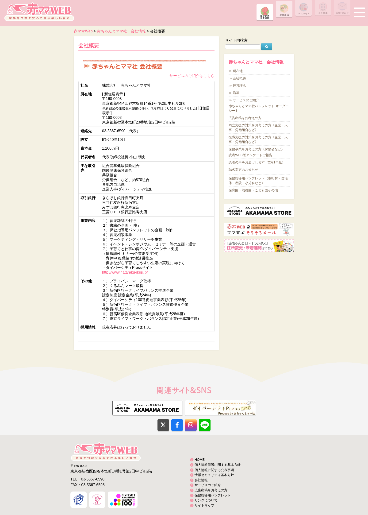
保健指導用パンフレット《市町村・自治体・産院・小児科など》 (258, 180)
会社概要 (88, 45)
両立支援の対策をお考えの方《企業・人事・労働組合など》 (258, 127)
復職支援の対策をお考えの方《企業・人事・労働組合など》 (258, 139)
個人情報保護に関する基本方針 (218, 465)
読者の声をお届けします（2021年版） (257, 162)
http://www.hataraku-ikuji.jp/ (125, 272)
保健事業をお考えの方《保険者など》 (256, 149)
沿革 (236, 93)
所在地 (238, 71)
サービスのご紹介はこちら (192, 76)
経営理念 (239, 85)
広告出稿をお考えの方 (245, 118)
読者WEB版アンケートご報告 (250, 155)
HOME (200, 459)
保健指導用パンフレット (213, 495)
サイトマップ (204, 505)
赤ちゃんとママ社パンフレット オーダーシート (259, 108)
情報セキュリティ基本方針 (214, 475)
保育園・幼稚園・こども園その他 (253, 190)
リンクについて (206, 500)
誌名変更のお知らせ (243, 169)
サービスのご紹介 (246, 100)
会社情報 (201, 480)
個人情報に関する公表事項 (214, 470)
